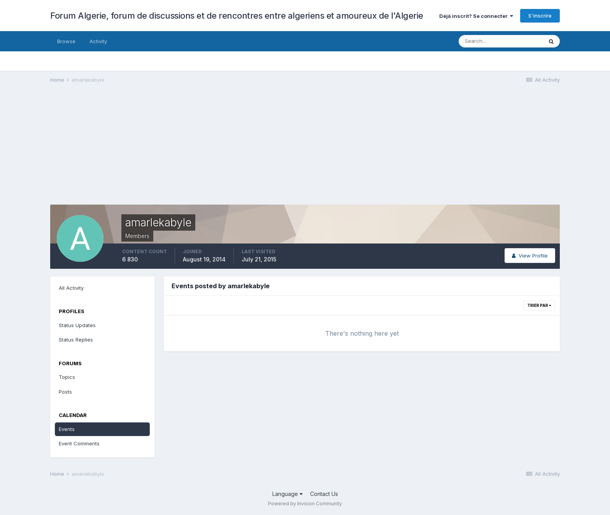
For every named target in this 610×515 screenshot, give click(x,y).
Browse (66, 41)
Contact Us (324, 493)
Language (287, 493)
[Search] (501, 41)
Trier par (539, 305)
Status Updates (77, 325)
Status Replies (76, 339)
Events (67, 429)
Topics (67, 377)
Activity (98, 41)
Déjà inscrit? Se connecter (476, 16)
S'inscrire (540, 15)
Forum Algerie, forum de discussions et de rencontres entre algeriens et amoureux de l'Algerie (236, 16)
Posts (65, 392)
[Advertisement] (191, 150)
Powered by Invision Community (305, 503)
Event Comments (79, 443)
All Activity (71, 288)
